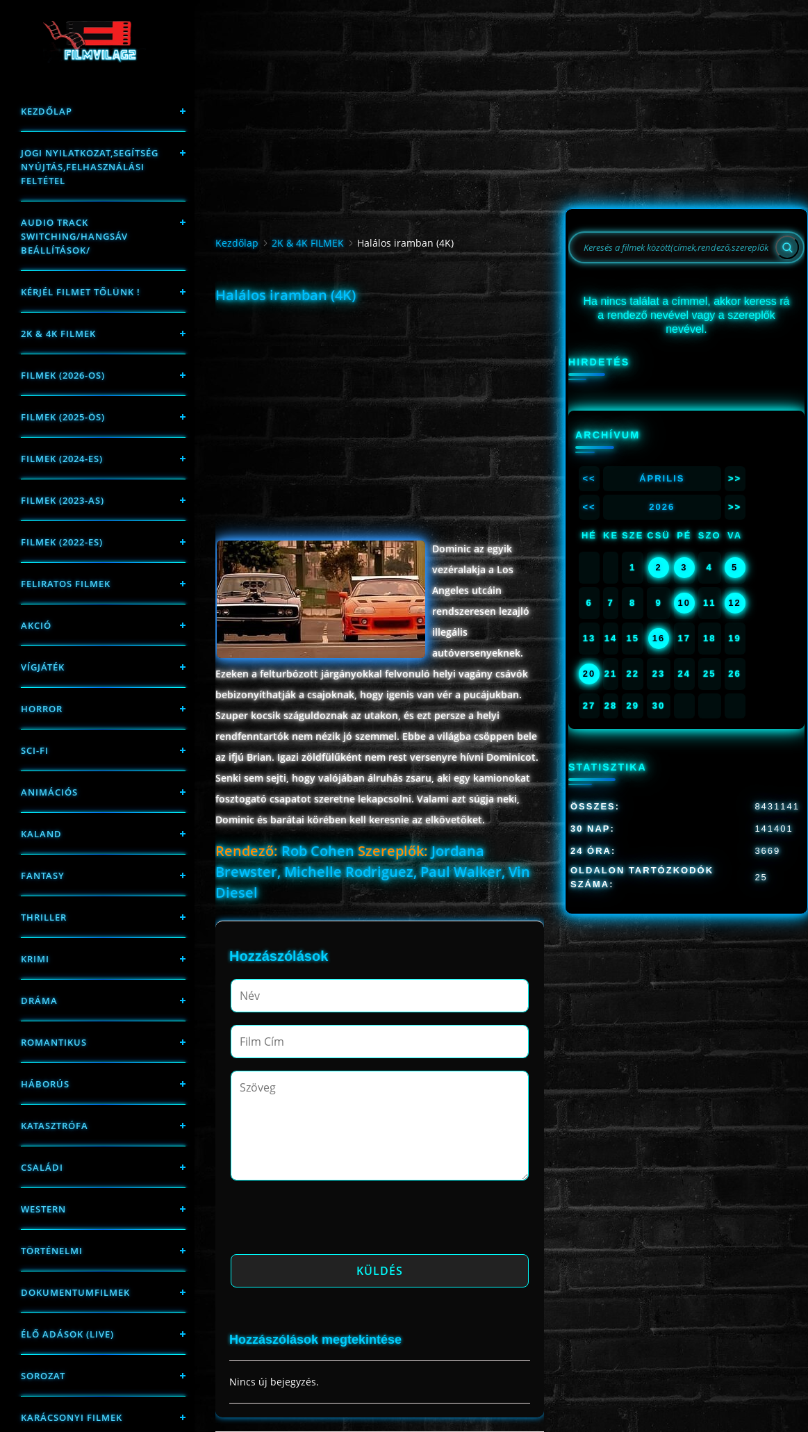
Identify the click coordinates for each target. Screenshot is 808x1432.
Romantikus (54, 1042)
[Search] (787, 247)
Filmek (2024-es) (62, 458)
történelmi (52, 1250)
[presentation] (336, 1221)
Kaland (41, 834)
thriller (44, 917)
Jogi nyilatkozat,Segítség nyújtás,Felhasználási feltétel (89, 167)
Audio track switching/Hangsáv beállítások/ (74, 236)
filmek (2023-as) (62, 500)
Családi (42, 1167)
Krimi (35, 959)
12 (734, 603)
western (43, 1209)
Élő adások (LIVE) (67, 1334)
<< (588, 478)
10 (684, 603)
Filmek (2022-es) (62, 542)
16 (658, 638)
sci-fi (35, 750)
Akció (36, 625)
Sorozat (43, 1375)
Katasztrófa (54, 1125)
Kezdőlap (46, 111)
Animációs (49, 792)
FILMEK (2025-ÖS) (63, 417)
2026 (662, 507)
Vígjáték (43, 667)
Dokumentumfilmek (75, 1292)
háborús (45, 1084)
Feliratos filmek (65, 583)
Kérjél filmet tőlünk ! (80, 292)
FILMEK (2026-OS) (63, 375)
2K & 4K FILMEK (58, 333)
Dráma (39, 1000)
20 (589, 673)
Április (661, 478)
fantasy (43, 875)
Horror (42, 708)
